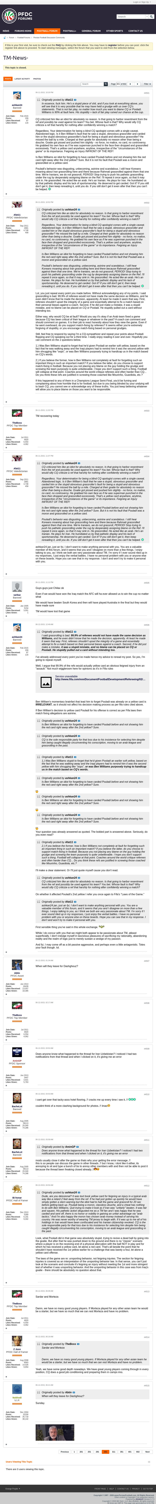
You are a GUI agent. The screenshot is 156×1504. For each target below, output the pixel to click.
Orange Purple (12, 1489)
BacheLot (17, 1106)
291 (97, 1452)
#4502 (146, 203)
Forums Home (23, 31)
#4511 (146, 1140)
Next (147, 1452)
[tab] (8, 79)
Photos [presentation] (37, 79)
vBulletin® (140, 1499)
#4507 (146, 961)
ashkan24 (17, 105)
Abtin (17, 973)
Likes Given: (11, 123)
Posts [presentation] (8, 79)
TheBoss (17, 423)
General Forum (91, 31)
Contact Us (135, 31)
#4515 (146, 1386)
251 (89, 1452)
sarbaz (17, 595)
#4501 (146, 93)
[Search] (133, 16)
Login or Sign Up (142, 2)
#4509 (146, 1049)
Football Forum (47, 31)
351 (121, 1452)
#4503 (146, 411)
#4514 (146, 1337)
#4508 (146, 1003)
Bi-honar (17, 1197)
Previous (65, 1452)
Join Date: (10, 116)
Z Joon (17, 1349)
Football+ (69, 31)
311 (113, 1452)
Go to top (148, 1489)
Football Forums (23, 38)
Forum (11, 38)
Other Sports (114, 31)
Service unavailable (66, 676)
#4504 (146, 456)
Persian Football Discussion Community (49, 38)
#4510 (146, 1094)
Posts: (9, 118)
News (6, 31)
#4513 (146, 1291)
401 (130, 1452)
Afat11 (17, 215)
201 (81, 1452)
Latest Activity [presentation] (22, 79)
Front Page (100, 1489)
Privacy (136, 1489)
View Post (75, 100)
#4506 (146, 625)
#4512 (146, 1186)
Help (111, 1489)
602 (138, 1452)
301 (105, 1452)
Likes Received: (13, 120)
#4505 (146, 583)
